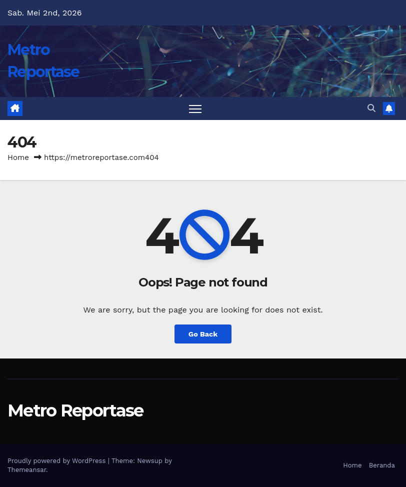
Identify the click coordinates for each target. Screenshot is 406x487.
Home (18, 157)
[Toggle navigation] (195, 108)
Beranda (382, 465)
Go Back (203, 334)
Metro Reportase (76, 410)
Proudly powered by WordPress (58, 460)
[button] (372, 108)
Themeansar (27, 470)
